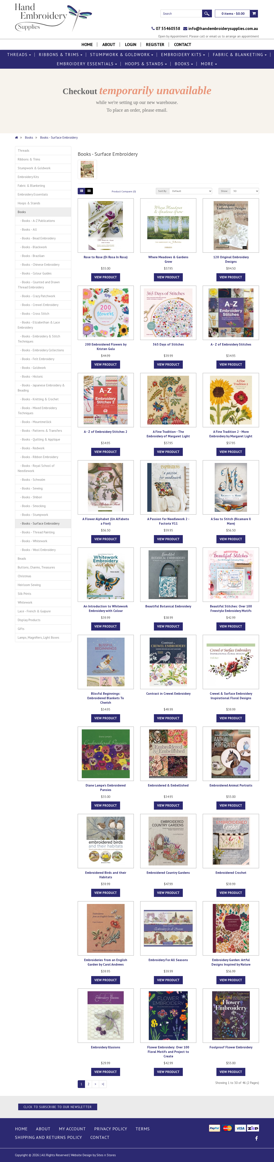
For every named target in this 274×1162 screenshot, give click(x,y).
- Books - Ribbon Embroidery (38, 457)
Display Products (29, 620)
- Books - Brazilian (31, 256)
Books (184, 64)
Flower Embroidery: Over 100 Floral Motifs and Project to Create (168, 1051)
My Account (72, 1129)
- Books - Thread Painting (36, 532)
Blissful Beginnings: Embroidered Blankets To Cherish (105, 698)
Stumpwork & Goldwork (121, 55)
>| (103, 1084)
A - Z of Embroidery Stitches (231, 344)
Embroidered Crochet (231, 873)
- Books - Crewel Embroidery (38, 305)
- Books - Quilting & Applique (39, 439)
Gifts (21, 629)
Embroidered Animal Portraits (231, 785)
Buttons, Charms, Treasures (36, 567)
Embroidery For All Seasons (168, 960)
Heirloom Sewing (29, 585)
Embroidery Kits (183, 55)
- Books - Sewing (30, 488)
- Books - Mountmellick (34, 422)
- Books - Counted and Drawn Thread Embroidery (39, 284)
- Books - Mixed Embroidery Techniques (37, 410)
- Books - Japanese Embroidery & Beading (41, 387)
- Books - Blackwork (32, 247)
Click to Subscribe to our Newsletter (58, 1107)
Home (87, 44)
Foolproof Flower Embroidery (231, 1047)
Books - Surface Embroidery (59, 137)
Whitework (25, 602)
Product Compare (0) (124, 191)
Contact (182, 44)
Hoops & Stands (146, 64)
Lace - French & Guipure (34, 611)
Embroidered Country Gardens (168, 873)
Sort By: (162, 191)
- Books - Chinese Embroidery (39, 265)
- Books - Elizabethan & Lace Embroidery (39, 324)
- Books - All (27, 229)
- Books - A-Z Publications (36, 221)
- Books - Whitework (32, 541)
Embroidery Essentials (87, 64)
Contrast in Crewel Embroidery (168, 694)
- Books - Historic (30, 376)
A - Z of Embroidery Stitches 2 (105, 432)
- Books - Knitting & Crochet (38, 399)
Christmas (24, 576)
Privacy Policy (110, 1129)
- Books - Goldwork (32, 368)
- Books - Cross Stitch (33, 314)
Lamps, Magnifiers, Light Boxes (38, 637)
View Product (105, 277)
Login (130, 44)
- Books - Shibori (30, 497)
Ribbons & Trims (61, 55)
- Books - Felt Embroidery (36, 359)
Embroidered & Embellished (168, 785)
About (108, 44)
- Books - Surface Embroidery (39, 523)
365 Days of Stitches (168, 344)
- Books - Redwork (31, 448)
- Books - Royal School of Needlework (36, 468)
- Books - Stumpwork (33, 515)
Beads (22, 559)
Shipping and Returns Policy (48, 1137)
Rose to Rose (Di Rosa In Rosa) (106, 257)
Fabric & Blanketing (240, 55)
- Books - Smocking (32, 506)
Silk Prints (24, 594)
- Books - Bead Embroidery (37, 238)
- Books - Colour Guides (35, 273)
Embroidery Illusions (105, 1047)
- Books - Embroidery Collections (41, 350)
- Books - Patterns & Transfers (40, 431)
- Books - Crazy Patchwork (36, 296)
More (209, 64)
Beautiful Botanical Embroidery (168, 606)
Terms (143, 1129)
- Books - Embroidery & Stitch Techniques (39, 338)
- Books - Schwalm (31, 480)
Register (155, 44)
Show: (224, 191)
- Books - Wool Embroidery (37, 550)
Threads (19, 55)
